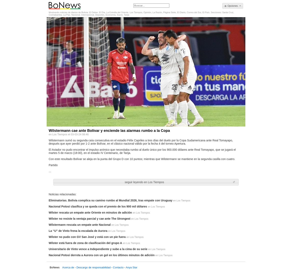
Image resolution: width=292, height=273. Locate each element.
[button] (232, 6)
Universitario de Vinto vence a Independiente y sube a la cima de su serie (98, 249)
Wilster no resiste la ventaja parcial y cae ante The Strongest (89, 218)
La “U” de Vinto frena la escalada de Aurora (78, 230)
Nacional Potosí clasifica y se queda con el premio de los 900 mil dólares (98, 206)
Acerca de (68, 267)
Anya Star (131, 267)
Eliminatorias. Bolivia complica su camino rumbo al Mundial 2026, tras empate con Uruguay (110, 200)
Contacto (118, 267)
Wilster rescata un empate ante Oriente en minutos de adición (90, 212)
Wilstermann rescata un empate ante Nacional (80, 224)
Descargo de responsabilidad (93, 267)
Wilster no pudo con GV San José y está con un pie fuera (87, 237)
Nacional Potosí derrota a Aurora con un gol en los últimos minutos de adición (102, 255)
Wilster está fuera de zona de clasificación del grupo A (85, 243)
